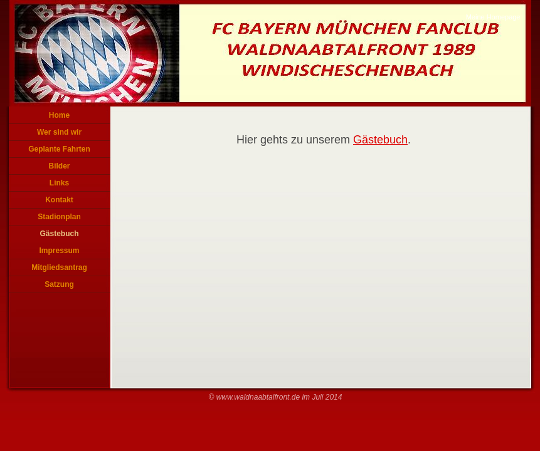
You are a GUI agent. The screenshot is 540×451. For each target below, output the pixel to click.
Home (59, 115)
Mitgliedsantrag (59, 267)
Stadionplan (59, 216)
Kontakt (59, 199)
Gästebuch (59, 233)
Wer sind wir (59, 132)
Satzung (59, 284)
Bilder (59, 166)
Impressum (59, 250)
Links (59, 183)
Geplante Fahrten (59, 149)
